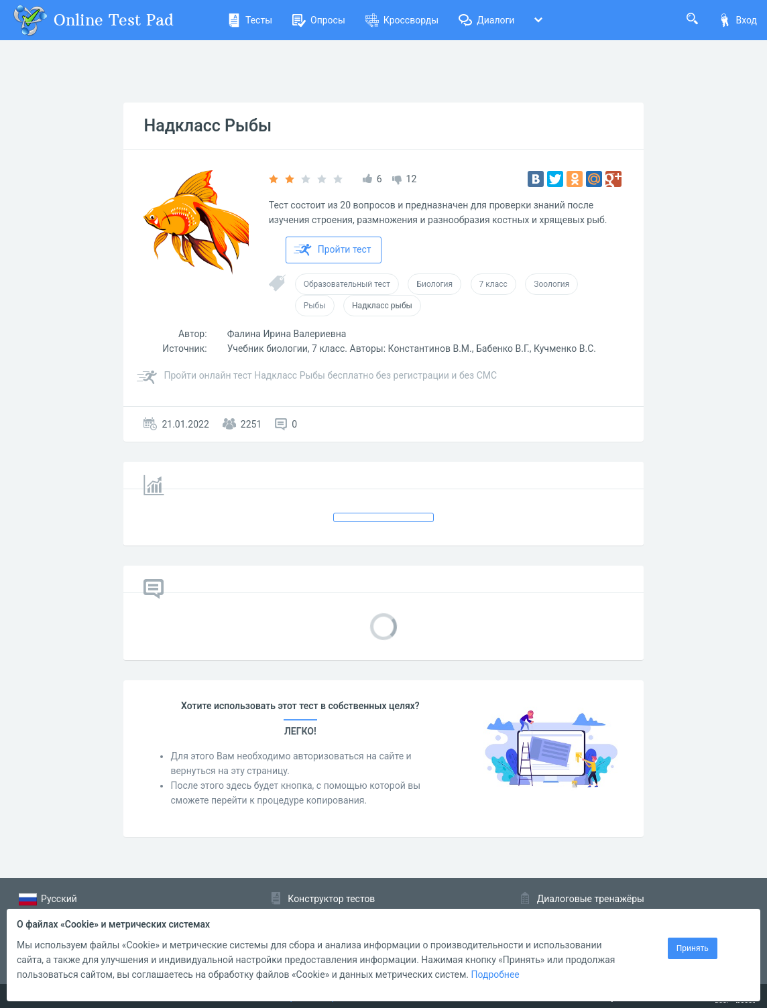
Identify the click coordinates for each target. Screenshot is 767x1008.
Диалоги (486, 20)
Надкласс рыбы (382, 305)
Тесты (249, 20)
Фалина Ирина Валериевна (287, 333)
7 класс (493, 284)
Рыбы (315, 305)
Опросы (318, 20)
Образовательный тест (347, 284)
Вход (737, 20)
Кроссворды (401, 20)
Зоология (551, 284)
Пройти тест (332, 250)
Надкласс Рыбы (207, 125)
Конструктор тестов (331, 898)
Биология (434, 284)
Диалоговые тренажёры (590, 898)
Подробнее (495, 974)
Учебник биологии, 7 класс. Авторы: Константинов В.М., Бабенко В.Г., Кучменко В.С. (411, 348)
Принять (692, 948)
